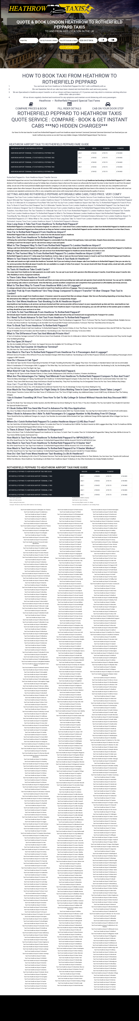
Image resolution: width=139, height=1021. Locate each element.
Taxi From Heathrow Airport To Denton (35, 901)
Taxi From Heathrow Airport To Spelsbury (104, 732)
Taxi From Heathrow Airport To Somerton (104, 700)
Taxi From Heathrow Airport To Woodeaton (105, 955)
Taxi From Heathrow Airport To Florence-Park (70, 522)
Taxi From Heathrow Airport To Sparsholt (104, 730)
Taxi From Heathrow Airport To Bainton (35, 561)
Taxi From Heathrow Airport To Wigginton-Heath (104, 932)
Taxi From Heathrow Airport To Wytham (105, 983)
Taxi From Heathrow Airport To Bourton (36, 649)
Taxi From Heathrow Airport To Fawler (35, 980)
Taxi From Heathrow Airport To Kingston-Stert (70, 758)
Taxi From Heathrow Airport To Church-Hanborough (35, 797)
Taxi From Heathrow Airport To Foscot (70, 529)
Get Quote (69, 47)
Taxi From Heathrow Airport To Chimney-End (35, 776)
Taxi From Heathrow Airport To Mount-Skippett (70, 926)
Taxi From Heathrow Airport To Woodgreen (105, 960)
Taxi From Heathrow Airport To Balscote (35, 565)
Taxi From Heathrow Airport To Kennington (70, 737)
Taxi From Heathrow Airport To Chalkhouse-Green (36, 743)
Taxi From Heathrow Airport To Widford (105, 930)
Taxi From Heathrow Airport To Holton (70, 691)
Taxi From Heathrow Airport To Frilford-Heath (70, 536)
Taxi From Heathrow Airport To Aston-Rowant (35, 551)
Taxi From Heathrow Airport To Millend (70, 897)
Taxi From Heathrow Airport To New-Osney (70, 954)
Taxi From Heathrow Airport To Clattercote (35, 806)
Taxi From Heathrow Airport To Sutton (104, 776)
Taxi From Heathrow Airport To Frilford (70, 538)
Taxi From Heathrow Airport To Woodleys (104, 962)
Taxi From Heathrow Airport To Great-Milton (70, 601)
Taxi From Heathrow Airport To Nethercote (70, 938)
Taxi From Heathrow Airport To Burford (36, 703)
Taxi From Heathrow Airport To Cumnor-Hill (35, 876)
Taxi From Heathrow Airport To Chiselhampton (36, 786)
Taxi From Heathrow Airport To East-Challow (35, 934)
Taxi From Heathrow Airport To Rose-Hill (104, 612)
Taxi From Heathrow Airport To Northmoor (105, 515)
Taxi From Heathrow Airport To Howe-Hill (70, 712)
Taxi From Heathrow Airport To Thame (104, 806)
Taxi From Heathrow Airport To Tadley (104, 792)
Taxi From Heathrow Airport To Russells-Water (105, 626)
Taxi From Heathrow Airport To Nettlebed (70, 942)
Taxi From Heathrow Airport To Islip (70, 726)
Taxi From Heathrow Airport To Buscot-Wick (35, 706)
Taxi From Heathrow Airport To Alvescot (35, 520)
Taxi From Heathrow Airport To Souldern (105, 706)
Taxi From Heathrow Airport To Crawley (36, 853)
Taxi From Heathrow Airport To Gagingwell (70, 552)
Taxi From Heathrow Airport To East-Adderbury (36, 931)
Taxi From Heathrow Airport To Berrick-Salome (35, 602)
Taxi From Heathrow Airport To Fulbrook (70, 545)
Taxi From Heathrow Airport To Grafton (70, 587)
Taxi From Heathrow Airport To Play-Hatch (105, 575)
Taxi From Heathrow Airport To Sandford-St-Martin (105, 633)
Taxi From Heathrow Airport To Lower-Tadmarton (70, 855)
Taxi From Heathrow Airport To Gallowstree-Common (70, 557)
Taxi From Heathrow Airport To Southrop (105, 727)
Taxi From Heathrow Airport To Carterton (35, 726)
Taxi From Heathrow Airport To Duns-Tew (35, 922)
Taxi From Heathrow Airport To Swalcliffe (104, 778)
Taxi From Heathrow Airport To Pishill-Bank (105, 569)
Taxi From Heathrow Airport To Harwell (70, 643)
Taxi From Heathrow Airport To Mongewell (70, 919)
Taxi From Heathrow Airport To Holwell (70, 693)
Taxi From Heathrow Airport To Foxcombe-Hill (70, 531)
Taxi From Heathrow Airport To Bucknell (35, 692)
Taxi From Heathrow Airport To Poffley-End (105, 578)
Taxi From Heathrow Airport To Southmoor (105, 725)
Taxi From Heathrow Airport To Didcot (35, 904)
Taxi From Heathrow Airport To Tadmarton (104, 794)
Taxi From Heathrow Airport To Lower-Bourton (70, 844)
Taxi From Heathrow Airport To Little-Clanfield (70, 798)
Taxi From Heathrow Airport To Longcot (70, 835)
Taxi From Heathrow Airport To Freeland (70, 534)
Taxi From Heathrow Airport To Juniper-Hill (70, 730)
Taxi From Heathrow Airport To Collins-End (36, 827)
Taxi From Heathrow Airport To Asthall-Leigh (35, 547)
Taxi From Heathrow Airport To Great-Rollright (70, 603)
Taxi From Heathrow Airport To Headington (70, 652)
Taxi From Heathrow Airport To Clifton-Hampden (35, 816)
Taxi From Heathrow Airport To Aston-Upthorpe (35, 556)
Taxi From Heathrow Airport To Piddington (104, 566)
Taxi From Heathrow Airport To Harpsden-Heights (70, 638)
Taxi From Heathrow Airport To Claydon (36, 809)
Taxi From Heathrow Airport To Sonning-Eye (105, 704)
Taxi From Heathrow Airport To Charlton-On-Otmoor (35, 747)
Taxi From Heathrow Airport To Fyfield (70, 550)
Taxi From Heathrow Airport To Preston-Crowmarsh (104, 582)
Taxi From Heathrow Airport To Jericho (70, 728)
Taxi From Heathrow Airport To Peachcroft (105, 562)
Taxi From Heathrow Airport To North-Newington (104, 508)
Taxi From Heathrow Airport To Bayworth (35, 588)
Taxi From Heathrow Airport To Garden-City (70, 559)
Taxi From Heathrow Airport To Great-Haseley (70, 596)
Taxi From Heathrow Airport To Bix (35, 616)
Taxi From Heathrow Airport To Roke (105, 608)
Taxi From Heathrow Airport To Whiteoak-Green (104, 928)
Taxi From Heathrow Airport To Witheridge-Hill (105, 946)
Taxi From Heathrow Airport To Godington (70, 571)
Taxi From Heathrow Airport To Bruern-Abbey (35, 685)
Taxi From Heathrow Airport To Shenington (105, 649)
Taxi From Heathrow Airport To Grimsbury (70, 617)
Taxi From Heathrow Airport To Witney (104, 949)
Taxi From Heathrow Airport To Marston (70, 879)
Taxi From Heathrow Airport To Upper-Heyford (105, 838)
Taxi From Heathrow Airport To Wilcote (105, 937)
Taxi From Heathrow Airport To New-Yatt (70, 956)
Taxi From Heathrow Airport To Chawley (36, 760)
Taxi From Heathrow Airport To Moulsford (70, 924)
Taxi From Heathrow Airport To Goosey (70, 575)
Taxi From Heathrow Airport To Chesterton (35, 767)
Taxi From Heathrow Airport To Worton (104, 979)
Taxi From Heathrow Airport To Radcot (104, 592)
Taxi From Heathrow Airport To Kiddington (70, 740)
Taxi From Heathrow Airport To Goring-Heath (70, 578)
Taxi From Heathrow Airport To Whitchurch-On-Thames (105, 925)
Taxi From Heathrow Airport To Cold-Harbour (35, 823)
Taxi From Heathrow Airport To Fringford (70, 541)
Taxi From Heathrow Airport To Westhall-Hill (104, 910)
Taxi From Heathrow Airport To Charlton (35, 750)
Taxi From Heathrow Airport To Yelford (105, 988)
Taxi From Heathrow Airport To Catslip (35, 731)
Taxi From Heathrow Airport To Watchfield (104, 866)
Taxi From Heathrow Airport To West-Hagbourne (104, 894)
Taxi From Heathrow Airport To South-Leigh (105, 711)
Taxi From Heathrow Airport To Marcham (70, 874)
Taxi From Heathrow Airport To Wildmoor (104, 939)
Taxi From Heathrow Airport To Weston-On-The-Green (105, 912)
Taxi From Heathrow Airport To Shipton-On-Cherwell (104, 670)
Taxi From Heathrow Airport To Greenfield (70, 610)
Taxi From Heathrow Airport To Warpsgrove (105, 864)
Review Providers (81, 3)
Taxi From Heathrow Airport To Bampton (35, 568)
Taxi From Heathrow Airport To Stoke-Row (104, 755)
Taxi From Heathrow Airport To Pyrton (104, 587)
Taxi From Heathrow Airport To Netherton (70, 940)
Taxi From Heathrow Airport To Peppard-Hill (104, 564)
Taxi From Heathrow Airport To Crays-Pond (36, 855)
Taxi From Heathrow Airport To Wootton (105, 974)
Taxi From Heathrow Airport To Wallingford (105, 852)
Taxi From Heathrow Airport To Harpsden (70, 640)
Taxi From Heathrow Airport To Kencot (70, 735)
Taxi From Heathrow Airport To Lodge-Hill (70, 828)
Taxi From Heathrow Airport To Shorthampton (104, 681)
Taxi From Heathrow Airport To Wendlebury (105, 882)
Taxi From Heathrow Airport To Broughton (35, 682)
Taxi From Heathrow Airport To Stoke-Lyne (105, 753)
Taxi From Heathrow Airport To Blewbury (35, 635)
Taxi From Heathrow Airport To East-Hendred (35, 945)
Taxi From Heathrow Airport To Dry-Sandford (35, 918)
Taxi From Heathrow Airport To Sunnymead (105, 771)
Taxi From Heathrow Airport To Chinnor (36, 781)
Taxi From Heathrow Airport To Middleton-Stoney (70, 892)
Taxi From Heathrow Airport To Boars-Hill (35, 639)
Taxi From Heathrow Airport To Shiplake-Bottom (104, 661)
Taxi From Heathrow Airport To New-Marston (70, 952)
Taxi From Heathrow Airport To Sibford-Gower (105, 693)
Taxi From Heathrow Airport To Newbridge (70, 959)
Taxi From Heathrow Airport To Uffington (105, 834)
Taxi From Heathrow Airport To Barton (35, 582)
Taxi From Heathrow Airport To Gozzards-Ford (70, 585)
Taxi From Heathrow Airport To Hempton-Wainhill (70, 659)
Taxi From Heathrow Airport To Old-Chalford (104, 534)
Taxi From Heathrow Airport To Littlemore (70, 821)
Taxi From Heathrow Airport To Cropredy (35, 860)
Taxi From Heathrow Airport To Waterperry (105, 871)
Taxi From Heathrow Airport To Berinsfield (35, 600)
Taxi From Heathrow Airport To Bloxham (35, 637)
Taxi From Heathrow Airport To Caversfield (36, 736)
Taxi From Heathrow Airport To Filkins (70, 515)
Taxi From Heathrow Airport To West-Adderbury (104, 885)
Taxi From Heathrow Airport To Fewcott (35, 987)
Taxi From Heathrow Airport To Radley (104, 601)
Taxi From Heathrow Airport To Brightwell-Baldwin (36, 660)
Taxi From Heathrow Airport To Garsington (70, 564)
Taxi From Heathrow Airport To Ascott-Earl (35, 538)
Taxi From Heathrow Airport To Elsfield (35, 957)
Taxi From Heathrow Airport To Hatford (70, 645)
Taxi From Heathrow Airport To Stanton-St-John (104, 743)
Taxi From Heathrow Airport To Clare (35, 804)
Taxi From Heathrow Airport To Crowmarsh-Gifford (35, 867)
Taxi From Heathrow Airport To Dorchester (36, 906)
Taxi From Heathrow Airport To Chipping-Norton (35, 783)
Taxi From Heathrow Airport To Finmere (70, 518)
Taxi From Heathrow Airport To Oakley (104, 529)
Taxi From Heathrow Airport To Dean (35, 892)
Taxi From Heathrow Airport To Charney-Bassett (35, 752)
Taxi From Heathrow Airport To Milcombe (70, 895)
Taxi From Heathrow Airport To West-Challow (104, 887)
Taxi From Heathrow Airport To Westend (105, 908)
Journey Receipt (93, 3)
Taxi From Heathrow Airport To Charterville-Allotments (35, 755)
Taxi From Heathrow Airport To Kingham (70, 747)
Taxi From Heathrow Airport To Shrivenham (105, 686)
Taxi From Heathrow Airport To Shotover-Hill (104, 683)
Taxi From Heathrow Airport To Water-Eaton (105, 868)
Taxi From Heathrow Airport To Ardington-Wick (36, 529)
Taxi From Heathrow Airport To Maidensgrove (70, 869)
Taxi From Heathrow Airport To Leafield (70, 777)
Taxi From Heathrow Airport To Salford (105, 629)
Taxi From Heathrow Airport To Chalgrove (35, 740)
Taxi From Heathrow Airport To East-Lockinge (35, 948)
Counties (121, 3)
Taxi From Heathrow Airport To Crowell (35, 864)
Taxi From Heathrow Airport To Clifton (35, 818)
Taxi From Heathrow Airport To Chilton (35, 774)
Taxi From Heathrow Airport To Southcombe (105, 723)
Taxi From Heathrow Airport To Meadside (70, 881)
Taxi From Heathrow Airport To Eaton (35, 955)
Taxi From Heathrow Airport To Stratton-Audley (105, 764)
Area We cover (111, 3)
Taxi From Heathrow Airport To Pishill (104, 573)
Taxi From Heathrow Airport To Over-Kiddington (104, 541)
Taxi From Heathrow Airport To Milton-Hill (70, 904)
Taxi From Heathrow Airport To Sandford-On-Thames (105, 631)
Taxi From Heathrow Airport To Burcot (35, 696)
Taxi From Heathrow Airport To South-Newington (104, 716)
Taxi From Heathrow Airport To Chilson (35, 772)
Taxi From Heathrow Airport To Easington (35, 929)
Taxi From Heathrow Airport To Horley (70, 703)
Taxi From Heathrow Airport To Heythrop (70, 675)
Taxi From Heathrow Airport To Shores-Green (104, 679)
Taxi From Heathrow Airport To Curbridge (35, 881)
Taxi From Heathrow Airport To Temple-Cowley (105, 801)
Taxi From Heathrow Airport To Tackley (105, 790)
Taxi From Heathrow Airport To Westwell (105, 915)
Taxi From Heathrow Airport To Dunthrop (35, 927)
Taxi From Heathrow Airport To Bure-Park (35, 701)
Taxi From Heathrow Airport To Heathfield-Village (70, 656)
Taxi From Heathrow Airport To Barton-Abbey (35, 579)
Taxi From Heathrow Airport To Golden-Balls (70, 573)
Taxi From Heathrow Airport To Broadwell (35, 673)
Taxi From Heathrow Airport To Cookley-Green (36, 834)
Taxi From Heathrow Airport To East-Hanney (35, 943)
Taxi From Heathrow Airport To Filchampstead (70, 513)
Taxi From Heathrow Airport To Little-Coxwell (70, 800)
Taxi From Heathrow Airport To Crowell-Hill (35, 862)
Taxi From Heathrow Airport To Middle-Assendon (70, 886)
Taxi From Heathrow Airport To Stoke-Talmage (105, 757)
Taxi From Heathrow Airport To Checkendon (35, 765)
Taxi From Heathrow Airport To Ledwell (70, 779)
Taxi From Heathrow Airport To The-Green (105, 808)
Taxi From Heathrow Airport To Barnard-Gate (35, 577)
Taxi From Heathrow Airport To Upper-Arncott (105, 836)
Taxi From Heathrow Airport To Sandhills (104, 636)
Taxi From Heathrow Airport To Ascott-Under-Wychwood (35, 541)
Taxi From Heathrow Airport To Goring (70, 580)
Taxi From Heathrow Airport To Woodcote (104, 953)
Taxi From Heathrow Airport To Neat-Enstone (70, 931)
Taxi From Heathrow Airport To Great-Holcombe (70, 599)
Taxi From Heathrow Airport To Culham (35, 874)
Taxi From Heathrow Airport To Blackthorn (35, 625)
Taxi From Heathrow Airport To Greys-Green (70, 615)
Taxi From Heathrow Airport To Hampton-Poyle (70, 626)
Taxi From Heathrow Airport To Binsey (35, 614)
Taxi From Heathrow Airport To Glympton (70, 569)
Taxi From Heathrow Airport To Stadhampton (104, 734)
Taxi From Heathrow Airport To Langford (70, 772)
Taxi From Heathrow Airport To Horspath (70, 707)
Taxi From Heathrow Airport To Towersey (104, 820)
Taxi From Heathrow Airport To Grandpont (70, 589)
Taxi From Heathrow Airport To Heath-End (70, 654)
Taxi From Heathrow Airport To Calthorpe (35, 715)
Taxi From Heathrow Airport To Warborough (105, 859)
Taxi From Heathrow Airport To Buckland (35, 689)
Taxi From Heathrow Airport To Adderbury (35, 511)
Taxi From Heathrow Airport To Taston (104, 797)
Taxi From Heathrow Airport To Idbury (70, 717)
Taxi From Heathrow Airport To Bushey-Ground (35, 710)
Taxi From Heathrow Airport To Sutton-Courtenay (104, 774)
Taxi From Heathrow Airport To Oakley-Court (104, 525)
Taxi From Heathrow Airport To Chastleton (35, 758)
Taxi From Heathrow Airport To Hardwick (70, 633)
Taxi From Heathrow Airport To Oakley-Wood (104, 527)
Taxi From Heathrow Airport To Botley (35, 644)
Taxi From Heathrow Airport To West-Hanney (104, 896)
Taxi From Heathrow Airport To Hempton (70, 661)
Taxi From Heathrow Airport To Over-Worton (104, 545)
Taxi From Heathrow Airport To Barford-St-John (35, 572)
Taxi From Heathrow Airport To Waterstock (105, 873)
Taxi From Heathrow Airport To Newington (70, 961)
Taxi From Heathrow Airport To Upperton (104, 848)
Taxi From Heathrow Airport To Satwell (105, 643)
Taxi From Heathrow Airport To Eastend (36, 950)
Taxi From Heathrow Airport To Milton (70, 910)
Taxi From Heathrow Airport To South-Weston (104, 720)
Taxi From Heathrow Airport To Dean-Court (36, 890)
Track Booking (69, 3)
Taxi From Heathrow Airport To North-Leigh (70, 982)
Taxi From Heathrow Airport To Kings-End (70, 749)
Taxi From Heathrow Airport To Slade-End (104, 697)
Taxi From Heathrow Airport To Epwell (35, 966)
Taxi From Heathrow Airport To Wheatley (105, 917)
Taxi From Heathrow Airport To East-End (35, 936)
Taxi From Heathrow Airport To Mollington (70, 917)
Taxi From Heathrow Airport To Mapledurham (70, 872)
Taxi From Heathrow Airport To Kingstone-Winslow (70, 761)
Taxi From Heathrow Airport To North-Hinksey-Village (70, 980)
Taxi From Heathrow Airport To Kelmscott (70, 733)
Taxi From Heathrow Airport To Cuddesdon (36, 871)
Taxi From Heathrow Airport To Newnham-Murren (70, 966)
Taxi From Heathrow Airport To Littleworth (70, 825)
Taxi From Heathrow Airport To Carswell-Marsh (35, 724)
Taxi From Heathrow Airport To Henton (70, 668)
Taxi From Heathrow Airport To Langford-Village (70, 770)
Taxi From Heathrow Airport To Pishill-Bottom (104, 571)
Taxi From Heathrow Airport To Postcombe (105, 580)
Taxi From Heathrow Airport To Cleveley (35, 813)
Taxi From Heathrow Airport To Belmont (36, 595)
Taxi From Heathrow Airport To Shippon (105, 668)
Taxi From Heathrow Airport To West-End (104, 889)
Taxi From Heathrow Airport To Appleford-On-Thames (36, 525)
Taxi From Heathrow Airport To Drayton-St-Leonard (35, 913)
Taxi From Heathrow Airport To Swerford (104, 781)
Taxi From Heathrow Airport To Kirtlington (70, 765)
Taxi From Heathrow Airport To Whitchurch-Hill (105, 922)
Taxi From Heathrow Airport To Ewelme (35, 968)
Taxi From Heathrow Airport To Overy (104, 548)
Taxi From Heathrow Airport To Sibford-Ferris (104, 690)
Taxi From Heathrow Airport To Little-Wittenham (70, 818)
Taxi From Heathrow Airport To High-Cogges (70, 677)
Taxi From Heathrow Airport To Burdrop (36, 699)
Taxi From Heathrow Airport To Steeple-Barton (105, 748)
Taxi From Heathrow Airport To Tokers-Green (104, 815)
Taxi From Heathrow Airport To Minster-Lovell (70, 912)
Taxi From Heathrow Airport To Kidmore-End (70, 744)
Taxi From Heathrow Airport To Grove (70, 619)
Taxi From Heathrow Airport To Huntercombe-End (70, 714)
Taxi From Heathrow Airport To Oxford (104, 552)
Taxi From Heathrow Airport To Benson (35, 598)
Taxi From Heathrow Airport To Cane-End (35, 722)
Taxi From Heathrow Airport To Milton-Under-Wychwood (70, 907)
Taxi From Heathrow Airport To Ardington (35, 531)
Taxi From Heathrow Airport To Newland (70, 963)
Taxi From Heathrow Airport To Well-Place (105, 880)
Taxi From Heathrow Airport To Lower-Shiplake (70, 853)
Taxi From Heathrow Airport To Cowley (35, 850)
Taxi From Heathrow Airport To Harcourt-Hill (70, 631)
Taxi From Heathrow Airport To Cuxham (36, 885)
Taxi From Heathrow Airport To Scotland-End (104, 645)
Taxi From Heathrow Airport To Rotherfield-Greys (105, 615)
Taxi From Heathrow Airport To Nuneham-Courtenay (104, 520)
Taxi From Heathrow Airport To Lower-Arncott (70, 839)
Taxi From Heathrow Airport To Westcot (105, 903)
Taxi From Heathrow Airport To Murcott (70, 929)
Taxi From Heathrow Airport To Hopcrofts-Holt (70, 700)
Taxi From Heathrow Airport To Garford (70, 562)
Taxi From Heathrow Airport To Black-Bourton (35, 619)
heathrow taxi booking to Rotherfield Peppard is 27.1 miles (109, 179)
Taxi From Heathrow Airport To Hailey (70, 622)
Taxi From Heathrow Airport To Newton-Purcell (70, 968)
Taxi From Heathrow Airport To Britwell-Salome (35, 666)
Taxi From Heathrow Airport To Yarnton (105, 986)
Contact (128, 3)
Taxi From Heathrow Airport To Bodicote (35, 642)
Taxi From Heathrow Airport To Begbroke (35, 593)
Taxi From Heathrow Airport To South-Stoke (105, 718)
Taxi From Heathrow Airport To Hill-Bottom (70, 687)
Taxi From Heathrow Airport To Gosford (70, 582)
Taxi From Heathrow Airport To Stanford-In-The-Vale (105, 739)
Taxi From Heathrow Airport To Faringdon (35, 975)
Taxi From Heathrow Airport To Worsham (104, 976)
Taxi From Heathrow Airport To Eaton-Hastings (36, 952)
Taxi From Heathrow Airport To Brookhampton (35, 678)
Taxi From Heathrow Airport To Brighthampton (35, 658)
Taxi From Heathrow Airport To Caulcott (36, 733)
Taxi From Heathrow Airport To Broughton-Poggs (35, 680)
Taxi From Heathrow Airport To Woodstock (104, 965)
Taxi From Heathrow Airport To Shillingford (105, 656)
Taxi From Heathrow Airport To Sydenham (104, 787)
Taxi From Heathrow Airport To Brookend (35, 675)
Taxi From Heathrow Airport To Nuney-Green (104, 522)
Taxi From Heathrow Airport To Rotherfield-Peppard (104, 617)
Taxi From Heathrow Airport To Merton (70, 883)
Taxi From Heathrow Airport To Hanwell (70, 629)
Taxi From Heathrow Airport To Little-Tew (70, 816)
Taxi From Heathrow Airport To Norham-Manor (70, 975)
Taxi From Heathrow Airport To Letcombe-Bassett (70, 781)
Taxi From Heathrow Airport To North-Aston (70, 977)
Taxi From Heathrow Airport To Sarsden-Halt (104, 638)
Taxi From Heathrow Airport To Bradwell (35, 653)
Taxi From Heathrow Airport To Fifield (70, 511)
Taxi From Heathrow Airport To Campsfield (36, 719)
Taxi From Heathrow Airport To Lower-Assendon (70, 842)
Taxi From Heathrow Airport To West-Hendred (105, 899)
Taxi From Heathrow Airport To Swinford (105, 785)
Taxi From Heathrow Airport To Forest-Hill (70, 527)
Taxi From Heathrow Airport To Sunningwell (105, 769)
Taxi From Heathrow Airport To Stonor (104, 762)
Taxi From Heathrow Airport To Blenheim (35, 630)
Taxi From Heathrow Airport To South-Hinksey (105, 709)
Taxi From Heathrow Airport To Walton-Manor (104, 855)
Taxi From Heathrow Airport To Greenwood (70, 612)
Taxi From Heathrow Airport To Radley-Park (105, 599)
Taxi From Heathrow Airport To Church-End (36, 793)
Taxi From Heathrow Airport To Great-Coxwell (70, 594)
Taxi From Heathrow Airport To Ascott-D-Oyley (36, 536)
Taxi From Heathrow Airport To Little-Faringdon (70, 802)
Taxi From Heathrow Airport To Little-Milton (70, 809)
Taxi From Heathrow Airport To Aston (35, 558)
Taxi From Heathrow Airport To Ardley (35, 534)
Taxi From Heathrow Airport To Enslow (35, 962)
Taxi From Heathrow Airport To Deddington (36, 894)
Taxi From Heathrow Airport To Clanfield (35, 802)
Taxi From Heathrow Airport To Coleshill (35, 825)
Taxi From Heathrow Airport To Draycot (36, 911)
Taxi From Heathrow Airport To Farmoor (35, 978)
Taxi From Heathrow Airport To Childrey (36, 769)
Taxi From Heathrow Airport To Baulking (35, 584)
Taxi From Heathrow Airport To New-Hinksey (70, 949)
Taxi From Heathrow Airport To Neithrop (70, 933)
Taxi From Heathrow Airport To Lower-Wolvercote (70, 860)
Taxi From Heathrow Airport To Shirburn (105, 676)
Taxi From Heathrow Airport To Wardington (105, 861)
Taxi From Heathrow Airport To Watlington (104, 875)
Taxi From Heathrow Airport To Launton (70, 774)
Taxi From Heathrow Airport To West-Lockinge (105, 901)
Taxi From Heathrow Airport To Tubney (105, 827)
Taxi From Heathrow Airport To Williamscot (105, 942)
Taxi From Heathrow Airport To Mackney (70, 867)
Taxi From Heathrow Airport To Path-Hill (105, 559)
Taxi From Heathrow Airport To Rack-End (104, 589)
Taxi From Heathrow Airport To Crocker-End (35, 857)
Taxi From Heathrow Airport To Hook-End (70, 696)
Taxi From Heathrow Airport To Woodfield (104, 958)
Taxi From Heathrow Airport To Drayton (36, 915)
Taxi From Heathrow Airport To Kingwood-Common (70, 763)
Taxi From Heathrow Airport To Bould (35, 646)
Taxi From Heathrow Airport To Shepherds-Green (105, 652)
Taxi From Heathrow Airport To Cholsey (36, 788)
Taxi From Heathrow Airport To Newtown (70, 970)
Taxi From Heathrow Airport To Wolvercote (105, 951)
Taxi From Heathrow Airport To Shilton (104, 659)
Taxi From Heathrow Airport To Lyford (70, 862)
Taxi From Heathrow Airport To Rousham (104, 619)
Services (102, 3)
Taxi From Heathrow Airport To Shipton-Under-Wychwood (105, 673)
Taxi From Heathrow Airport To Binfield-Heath (35, 612)
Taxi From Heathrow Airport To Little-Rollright (70, 814)
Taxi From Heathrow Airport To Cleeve (35, 811)
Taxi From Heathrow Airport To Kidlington (70, 742)
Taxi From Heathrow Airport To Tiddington (104, 813)
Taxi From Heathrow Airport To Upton (104, 850)
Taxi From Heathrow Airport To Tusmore (105, 829)
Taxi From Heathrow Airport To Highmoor (70, 684)
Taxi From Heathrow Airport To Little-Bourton (70, 793)
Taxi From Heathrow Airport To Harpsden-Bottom (70, 636)
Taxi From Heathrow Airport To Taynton (105, 799)
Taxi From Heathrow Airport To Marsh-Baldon (70, 876)
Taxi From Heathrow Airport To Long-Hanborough (70, 830)
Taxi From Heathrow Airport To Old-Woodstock (105, 536)
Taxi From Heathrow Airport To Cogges (35, 820)
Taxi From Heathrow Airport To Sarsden (105, 640)
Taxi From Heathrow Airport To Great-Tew (70, 606)
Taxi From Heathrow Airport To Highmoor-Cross (70, 682)
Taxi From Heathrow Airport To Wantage (105, 857)
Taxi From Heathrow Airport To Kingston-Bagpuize (70, 751)
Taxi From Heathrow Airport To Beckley (36, 591)
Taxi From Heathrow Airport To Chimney (35, 779)
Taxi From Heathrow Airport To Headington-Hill (70, 647)
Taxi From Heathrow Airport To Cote (36, 841)
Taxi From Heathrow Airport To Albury (35, 515)
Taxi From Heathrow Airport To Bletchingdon (35, 632)
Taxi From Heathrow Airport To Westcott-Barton (104, 905)
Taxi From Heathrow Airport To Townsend (104, 822)
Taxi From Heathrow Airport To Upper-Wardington (105, 843)
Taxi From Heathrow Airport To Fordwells (70, 525)
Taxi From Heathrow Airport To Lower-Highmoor (70, 848)
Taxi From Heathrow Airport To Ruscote (105, 624)
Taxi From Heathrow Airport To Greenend (70, 608)
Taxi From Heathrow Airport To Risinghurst (105, 606)
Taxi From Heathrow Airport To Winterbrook (105, 944)
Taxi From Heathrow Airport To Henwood (70, 670)
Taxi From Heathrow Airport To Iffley (70, 721)
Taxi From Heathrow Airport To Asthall (35, 549)
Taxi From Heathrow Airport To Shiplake (105, 666)
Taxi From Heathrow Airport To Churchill (35, 800)
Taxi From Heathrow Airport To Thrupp (105, 811)
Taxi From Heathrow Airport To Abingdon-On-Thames (36, 508)
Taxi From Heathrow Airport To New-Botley (70, 945)
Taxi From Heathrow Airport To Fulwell (70, 548)
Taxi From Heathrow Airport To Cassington (35, 729)
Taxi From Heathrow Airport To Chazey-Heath (35, 763)
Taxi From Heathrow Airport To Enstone (36, 964)
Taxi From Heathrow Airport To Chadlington (35, 738)
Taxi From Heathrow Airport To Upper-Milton (104, 841)
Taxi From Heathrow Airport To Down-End (35, 908)
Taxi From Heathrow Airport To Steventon (104, 750)
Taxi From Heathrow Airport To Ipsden (70, 724)
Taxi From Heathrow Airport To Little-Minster (70, 811)
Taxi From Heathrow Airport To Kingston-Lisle (70, 756)
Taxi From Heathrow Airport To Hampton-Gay (70, 624)
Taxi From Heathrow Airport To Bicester (36, 609)
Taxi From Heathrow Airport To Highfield (70, 680)
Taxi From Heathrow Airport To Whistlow (105, 919)
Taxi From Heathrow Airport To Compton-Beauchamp (36, 832)
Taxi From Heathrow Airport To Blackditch (35, 623)
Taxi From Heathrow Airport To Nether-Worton (70, 936)
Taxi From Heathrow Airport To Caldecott (35, 713)
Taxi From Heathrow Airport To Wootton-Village (105, 972)
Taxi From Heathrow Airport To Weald (104, 878)
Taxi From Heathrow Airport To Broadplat (35, 671)
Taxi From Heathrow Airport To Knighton (70, 768)
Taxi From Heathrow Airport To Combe (35, 830)
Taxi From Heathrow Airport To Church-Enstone (35, 795)
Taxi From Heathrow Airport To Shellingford (105, 647)
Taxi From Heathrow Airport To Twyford (105, 831)
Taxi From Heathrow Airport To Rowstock (104, 622)
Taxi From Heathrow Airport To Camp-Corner (35, 717)
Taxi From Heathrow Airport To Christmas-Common (35, 790)
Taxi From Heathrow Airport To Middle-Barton (70, 890)
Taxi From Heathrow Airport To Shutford (105, 688)
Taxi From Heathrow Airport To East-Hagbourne (35, 941)
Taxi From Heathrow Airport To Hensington (70, 666)
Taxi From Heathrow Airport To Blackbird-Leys (36, 621)
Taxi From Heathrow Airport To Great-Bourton (70, 592)
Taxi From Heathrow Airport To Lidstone (70, 791)
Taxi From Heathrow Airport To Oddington (104, 531)
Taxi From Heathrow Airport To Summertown (104, 767)
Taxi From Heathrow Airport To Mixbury (70, 915)
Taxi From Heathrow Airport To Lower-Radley (70, 851)
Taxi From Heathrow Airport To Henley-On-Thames (70, 663)
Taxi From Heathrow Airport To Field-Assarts (70, 508)
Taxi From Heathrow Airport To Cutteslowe (35, 883)
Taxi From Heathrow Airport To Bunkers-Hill (35, 694)
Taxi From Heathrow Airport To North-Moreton (70, 984)
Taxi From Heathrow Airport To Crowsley (35, 869)
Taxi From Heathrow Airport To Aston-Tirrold (35, 554)
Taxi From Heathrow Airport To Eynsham (35, 973)
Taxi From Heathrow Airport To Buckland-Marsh (35, 687)
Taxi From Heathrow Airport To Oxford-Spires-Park (105, 550)
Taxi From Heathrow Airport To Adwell (35, 513)
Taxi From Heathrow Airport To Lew (70, 786)
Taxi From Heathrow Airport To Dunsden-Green (35, 925)
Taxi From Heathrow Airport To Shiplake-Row (104, 663)
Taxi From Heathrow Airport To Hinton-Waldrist (70, 689)
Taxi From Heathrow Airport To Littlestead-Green (70, 823)
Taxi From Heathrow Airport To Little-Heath (70, 807)
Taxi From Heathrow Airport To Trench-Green (105, 824)
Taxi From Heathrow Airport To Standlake (104, 737)
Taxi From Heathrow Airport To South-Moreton (105, 713)
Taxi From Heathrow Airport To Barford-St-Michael (35, 575)
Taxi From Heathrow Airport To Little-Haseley (70, 805)
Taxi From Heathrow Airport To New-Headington (70, 947)
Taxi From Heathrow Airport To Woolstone (104, 969)
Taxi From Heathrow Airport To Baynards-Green (35, 586)
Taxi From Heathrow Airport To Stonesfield (105, 760)
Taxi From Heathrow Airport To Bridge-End (36, 656)
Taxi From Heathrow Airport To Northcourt (105, 513)
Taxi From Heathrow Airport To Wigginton (104, 935)
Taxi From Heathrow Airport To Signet (104, 695)
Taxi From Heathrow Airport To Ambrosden (36, 522)
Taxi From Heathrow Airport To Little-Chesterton (70, 795)
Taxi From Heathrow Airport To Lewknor (70, 788)
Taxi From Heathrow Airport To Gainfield (70, 555)
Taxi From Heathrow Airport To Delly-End (35, 897)
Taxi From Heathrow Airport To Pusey (104, 585)
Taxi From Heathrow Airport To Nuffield (105, 518)
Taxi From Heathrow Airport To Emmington (35, 959)
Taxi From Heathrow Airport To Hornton (70, 705)
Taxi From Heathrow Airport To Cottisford (35, 846)
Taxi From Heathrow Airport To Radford (105, 594)
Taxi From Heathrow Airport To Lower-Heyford (70, 846)
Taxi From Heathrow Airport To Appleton (35, 527)
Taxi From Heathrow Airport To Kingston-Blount (70, 754)
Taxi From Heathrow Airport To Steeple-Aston (104, 746)
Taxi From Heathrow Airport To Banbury (36, 570)
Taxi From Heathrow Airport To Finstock (70, 520)
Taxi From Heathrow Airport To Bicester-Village (35, 607)
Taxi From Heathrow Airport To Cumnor (36, 878)
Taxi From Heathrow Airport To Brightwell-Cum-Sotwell (35, 663)
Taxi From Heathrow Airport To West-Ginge (105, 892)
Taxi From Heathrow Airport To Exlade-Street (35, 971)
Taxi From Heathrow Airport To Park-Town (104, 557)
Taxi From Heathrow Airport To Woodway (104, 967)
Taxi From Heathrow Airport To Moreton (70, 922)
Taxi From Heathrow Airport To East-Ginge (35, 938)
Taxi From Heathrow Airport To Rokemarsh (105, 610)
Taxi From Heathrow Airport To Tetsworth (104, 804)
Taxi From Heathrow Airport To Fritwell (70, 543)
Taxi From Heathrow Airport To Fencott (35, 982)
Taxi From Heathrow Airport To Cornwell (35, 837)
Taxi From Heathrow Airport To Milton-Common (70, 899)
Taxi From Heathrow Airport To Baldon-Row (35, 563)
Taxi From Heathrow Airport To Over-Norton (105, 543)
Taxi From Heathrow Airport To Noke (70, 973)
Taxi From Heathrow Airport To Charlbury (35, 745)
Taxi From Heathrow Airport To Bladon (35, 628)
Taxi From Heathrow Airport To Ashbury (36, 544)
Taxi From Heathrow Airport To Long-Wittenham (70, 832)
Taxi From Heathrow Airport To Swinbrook (104, 783)
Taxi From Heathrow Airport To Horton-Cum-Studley (70, 710)
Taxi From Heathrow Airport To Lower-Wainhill (70, 858)
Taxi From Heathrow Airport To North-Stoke (105, 511)
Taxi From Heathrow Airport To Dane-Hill (35, 887)
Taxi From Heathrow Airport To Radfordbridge (105, 596)
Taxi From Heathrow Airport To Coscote (36, 839)
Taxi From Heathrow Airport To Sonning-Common (105, 702)
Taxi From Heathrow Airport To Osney (104, 538)
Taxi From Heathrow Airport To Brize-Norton (35, 669)
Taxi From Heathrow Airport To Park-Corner (104, 555)
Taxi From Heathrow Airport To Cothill (35, 844)
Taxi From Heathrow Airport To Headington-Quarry (70, 649)
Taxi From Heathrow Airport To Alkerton (36, 518)
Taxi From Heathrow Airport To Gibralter (70, 566)
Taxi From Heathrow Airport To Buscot (35, 708)
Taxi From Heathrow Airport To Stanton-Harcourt (104, 741)
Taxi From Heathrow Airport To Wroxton (105, 981)
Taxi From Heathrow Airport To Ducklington (36, 920)
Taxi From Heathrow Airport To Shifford (105, 654)
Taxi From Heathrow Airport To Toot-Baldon (105, 818)
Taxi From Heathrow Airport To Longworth (70, 837)
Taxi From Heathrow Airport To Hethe (70, 673)
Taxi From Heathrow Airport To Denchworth (35, 899)
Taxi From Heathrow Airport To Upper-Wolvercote (105, 845)
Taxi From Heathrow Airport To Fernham (35, 985)
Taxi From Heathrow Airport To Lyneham (70, 865)
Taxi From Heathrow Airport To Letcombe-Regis (70, 784)
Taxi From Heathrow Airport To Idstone (70, 719)
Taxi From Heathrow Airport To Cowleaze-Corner (35, 848)
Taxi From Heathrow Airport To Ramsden (104, 603)
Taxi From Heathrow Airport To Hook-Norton (70, 698)
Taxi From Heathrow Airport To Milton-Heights (70, 902)
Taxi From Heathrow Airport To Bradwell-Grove (35, 651)
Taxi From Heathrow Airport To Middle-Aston (70, 888)
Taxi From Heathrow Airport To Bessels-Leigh (35, 605)
